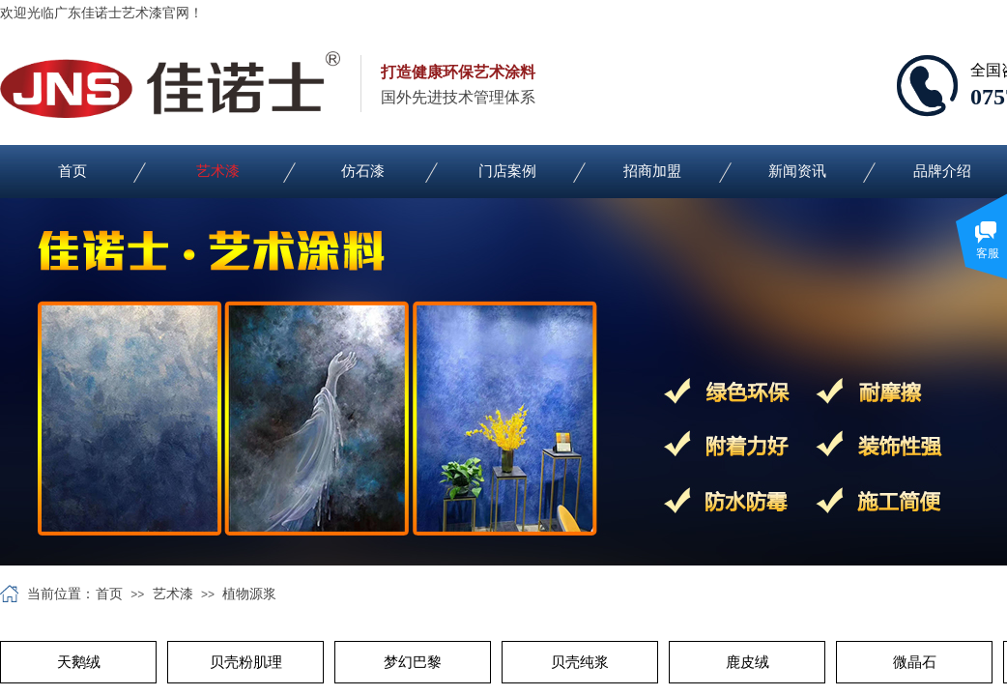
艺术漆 (218, 171)
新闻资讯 (797, 171)
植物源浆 (249, 594)
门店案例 (507, 171)
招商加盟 (652, 171)
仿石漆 (363, 171)
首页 (72, 171)
